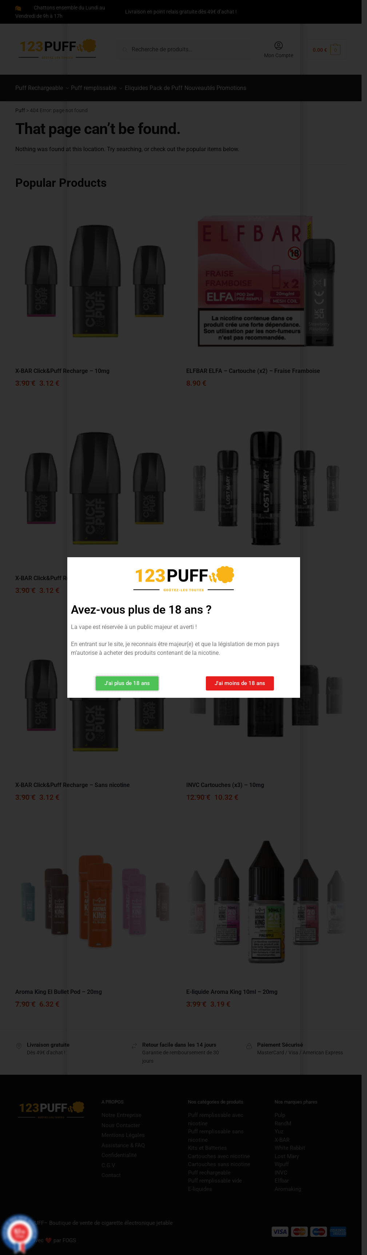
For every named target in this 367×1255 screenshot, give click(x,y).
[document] (183, 627)
